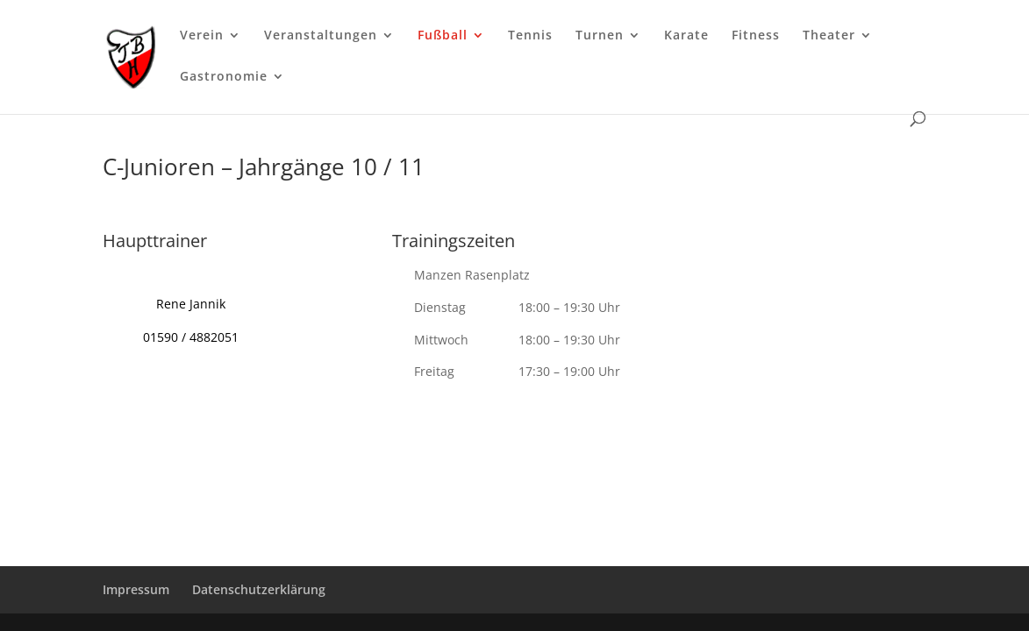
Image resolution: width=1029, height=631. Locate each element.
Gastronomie (224, 77)
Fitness (756, 36)
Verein (202, 36)
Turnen (599, 36)
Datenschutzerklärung (258, 589)
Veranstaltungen (320, 36)
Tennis (530, 36)
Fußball (443, 36)
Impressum (136, 589)
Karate (686, 36)
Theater (829, 36)
